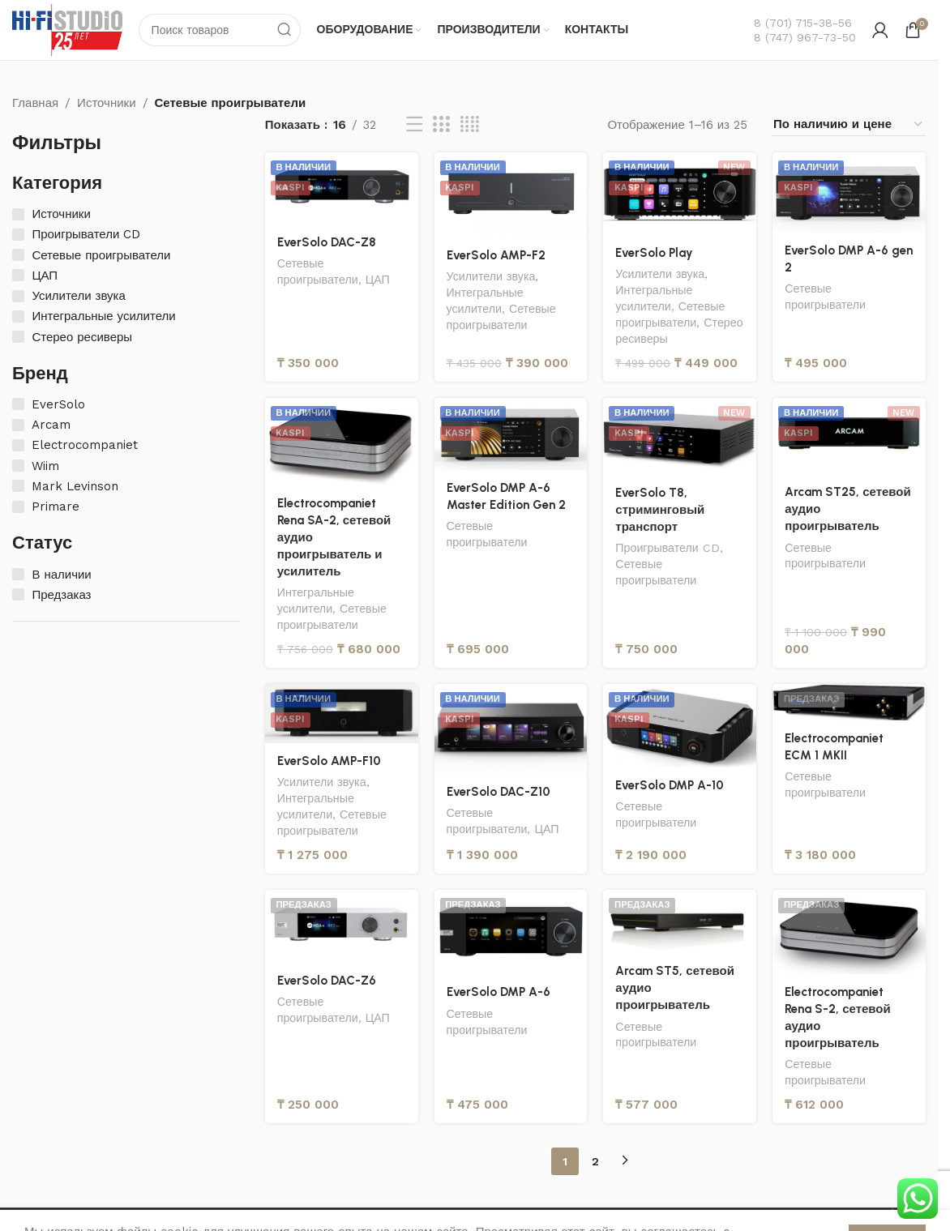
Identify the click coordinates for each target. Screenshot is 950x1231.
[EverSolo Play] (679, 193)
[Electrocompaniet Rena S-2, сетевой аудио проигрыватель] (849, 931)
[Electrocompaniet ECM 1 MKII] (849, 702)
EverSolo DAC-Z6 (327, 980)
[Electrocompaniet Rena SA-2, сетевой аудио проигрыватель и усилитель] (341, 441)
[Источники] (18, 214)
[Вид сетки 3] (441, 124)
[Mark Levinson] (18, 486)
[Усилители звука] (18, 296)
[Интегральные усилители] (18, 316)
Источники (106, 103)
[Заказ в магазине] (849, 124)
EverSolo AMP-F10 (329, 761)
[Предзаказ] (18, 594)
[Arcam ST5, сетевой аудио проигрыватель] (679, 921)
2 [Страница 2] (595, 1161)
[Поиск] (220, 30)
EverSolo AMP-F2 (496, 255)
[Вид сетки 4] (469, 124)
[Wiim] (18, 465)
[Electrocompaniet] (18, 445)
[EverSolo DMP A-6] (511, 932)
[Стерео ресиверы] (18, 337)
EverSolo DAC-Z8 (327, 242)
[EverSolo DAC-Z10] (511, 728)
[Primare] (18, 507)
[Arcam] (18, 425)
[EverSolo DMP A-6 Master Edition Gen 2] (511, 434)
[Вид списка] (414, 124)
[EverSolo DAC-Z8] (341, 188)
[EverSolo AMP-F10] (341, 713)
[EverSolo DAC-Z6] (341, 926)
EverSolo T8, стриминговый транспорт (659, 509)
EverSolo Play (654, 253)
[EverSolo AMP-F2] (511, 194)
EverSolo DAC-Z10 (499, 791)
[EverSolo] (18, 404)
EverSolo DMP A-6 (498, 992)
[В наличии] (18, 574)
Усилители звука (491, 276)
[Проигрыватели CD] (18, 235)
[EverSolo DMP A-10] (679, 725)
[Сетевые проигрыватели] (18, 255)
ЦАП (378, 279)
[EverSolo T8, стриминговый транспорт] (679, 436)
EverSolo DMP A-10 (669, 785)
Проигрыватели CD (667, 547)
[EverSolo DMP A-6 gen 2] (849, 192)
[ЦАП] (18, 275)
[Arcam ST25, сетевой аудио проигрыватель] (849, 436)
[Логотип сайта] (67, 29)
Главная (35, 103)
